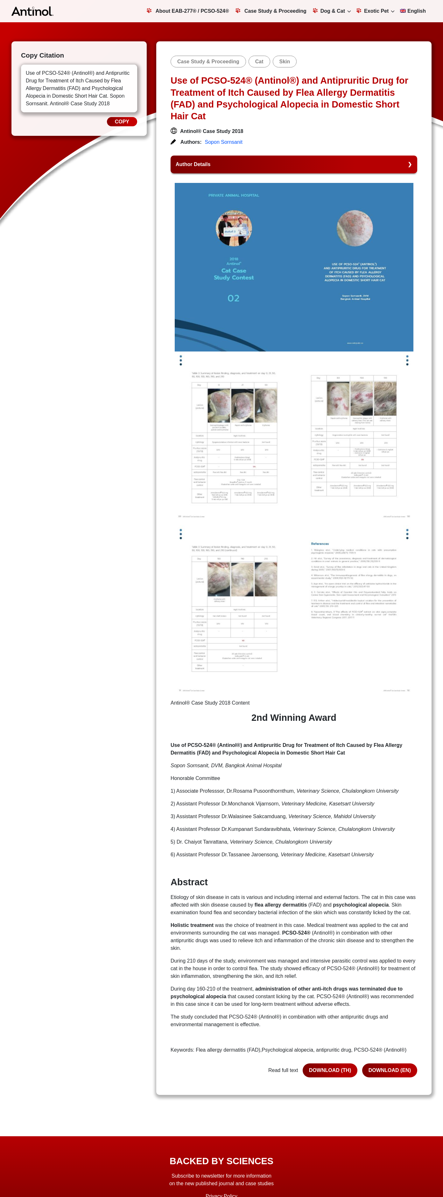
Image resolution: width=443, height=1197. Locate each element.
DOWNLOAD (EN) (390, 1070)
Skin (284, 61)
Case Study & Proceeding (271, 11)
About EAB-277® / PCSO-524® (188, 11)
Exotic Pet (372, 11)
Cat (259, 61)
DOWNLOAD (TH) (330, 1070)
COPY (122, 121)
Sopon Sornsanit (224, 142)
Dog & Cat (329, 11)
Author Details (193, 164)
